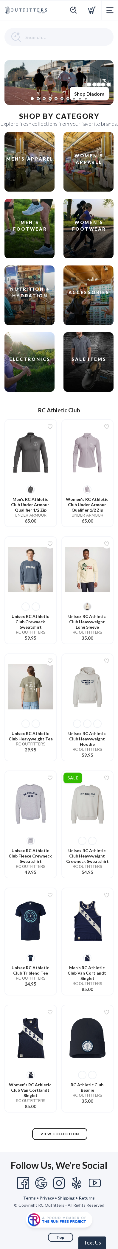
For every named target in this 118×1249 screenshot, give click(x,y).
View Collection (60, 1134)
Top (60, 1237)
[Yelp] (77, 1183)
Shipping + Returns (76, 1197)
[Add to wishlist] (50, 426)
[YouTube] (95, 1183)
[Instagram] (59, 1183)
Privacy (47, 1197)
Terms (29, 1197)
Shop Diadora (89, 94)
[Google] (41, 1183)
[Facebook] (23, 1183)
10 (85, 98)
